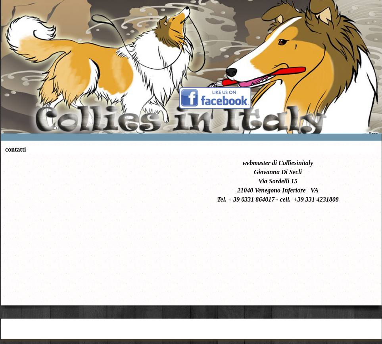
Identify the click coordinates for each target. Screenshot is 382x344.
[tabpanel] (278, 181)
